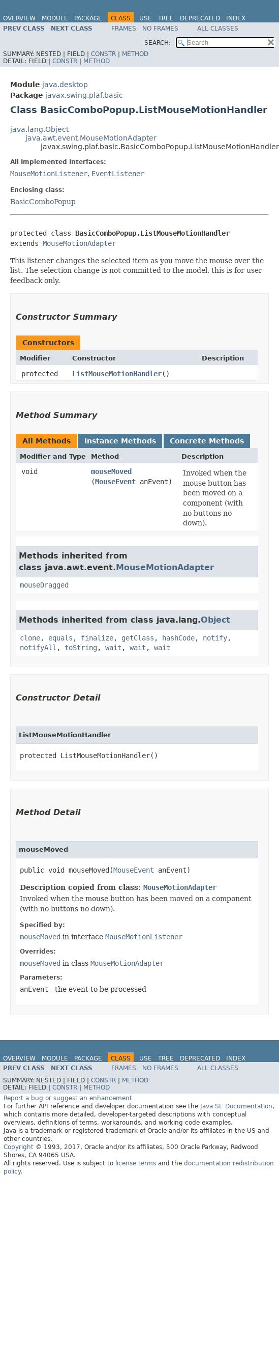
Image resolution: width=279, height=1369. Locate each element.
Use (145, 18)
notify (215, 638)
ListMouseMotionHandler (117, 374)
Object (215, 620)
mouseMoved (111, 471)
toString (81, 648)
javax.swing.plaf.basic (84, 95)
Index (235, 18)
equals (60, 638)
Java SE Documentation (236, 1106)
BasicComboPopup (43, 202)
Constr (103, 54)
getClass (137, 638)
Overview (19, 18)
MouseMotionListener (48, 174)
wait (113, 648)
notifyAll (38, 648)
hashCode (178, 638)
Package (88, 18)
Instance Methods (120, 441)
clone (30, 638)
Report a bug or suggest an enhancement (68, 1098)
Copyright (19, 1147)
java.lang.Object (39, 129)
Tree (166, 18)
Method (135, 54)
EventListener (117, 174)
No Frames (160, 28)
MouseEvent (115, 482)
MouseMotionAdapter (79, 243)
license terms (135, 1163)
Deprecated (200, 18)
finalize (97, 638)
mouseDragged (44, 585)
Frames (123, 28)
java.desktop (65, 84)
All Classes (217, 28)
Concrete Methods (207, 441)
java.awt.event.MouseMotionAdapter (91, 138)
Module (55, 18)
